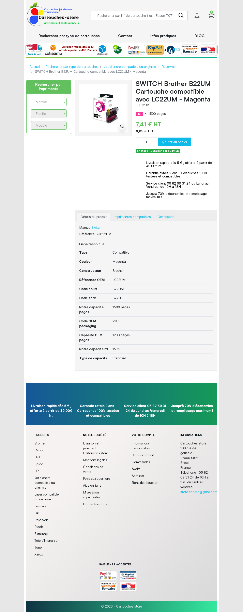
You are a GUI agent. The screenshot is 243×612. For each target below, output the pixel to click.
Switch (96, 227)
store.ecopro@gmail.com (198, 492)
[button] (211, 15)
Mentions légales (95, 460)
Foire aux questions (96, 478)
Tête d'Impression (46, 540)
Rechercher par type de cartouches (71, 67)
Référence (87, 234)
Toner (38, 547)
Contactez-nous (95, 504)
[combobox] (49, 102)
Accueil (35, 67)
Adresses (138, 476)
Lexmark (40, 506)
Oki (36, 513)
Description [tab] (166, 217)
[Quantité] (146, 142)
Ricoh (38, 527)
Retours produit (143, 455)
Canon (39, 450)
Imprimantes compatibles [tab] (132, 217)
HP (36, 471)
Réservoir (169, 67)
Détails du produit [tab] (94, 217)
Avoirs (136, 469)
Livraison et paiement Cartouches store (95, 448)
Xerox (38, 554)
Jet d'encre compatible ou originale (130, 67)
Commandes (141, 462)
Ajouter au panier (174, 142)
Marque (84, 227)
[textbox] (47, 102)
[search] (181, 15)
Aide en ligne (92, 485)
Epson (39, 464)
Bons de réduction (145, 483)
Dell (37, 457)
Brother (39, 443)
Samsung (41, 534)
